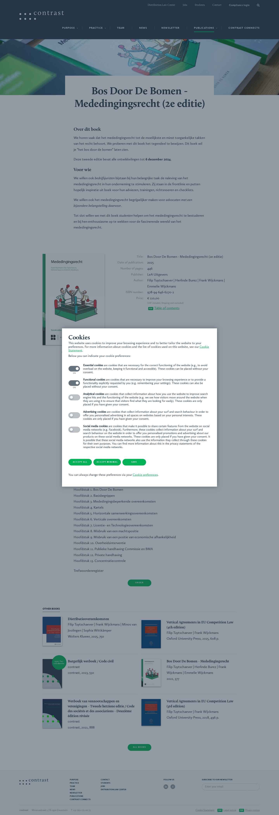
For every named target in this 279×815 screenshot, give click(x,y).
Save (146, 462)
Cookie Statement (82, 350)
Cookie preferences (146, 475)
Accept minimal (115, 462)
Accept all (84, 462)
